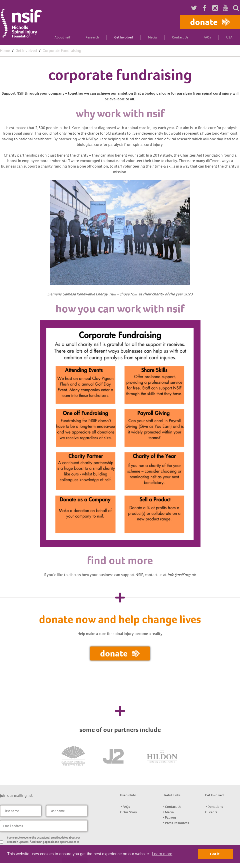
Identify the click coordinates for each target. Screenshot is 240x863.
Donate (210, 22)
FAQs (207, 37)
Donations (215, 806)
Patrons (170, 817)
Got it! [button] (215, 854)
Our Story (129, 812)
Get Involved (123, 37)
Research (92, 37)
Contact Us (180, 37)
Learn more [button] (162, 854)
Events (212, 812)
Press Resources (177, 823)
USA (229, 37)
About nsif (62, 37)
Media (152, 37)
